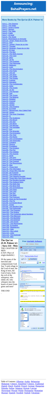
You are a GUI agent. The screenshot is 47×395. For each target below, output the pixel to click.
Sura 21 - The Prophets (10, 61)
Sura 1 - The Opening (10, 24)
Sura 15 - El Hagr (8, 50)
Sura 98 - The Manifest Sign (12, 206)
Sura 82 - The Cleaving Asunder (13, 176)
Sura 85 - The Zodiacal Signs (12, 182)
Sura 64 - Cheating (9, 142)
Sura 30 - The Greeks (10, 78)
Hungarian (40, 386)
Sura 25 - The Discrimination (12, 69)
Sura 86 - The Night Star (11, 184)
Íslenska (5, 388)
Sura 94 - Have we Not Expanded (14, 199)
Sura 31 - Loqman (8, 80)
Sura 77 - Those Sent (10, 167)
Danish (4, 386)
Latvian (34, 388)
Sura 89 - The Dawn (9, 190)
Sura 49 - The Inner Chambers (13, 114)
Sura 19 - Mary (7, 58)
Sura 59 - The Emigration (11, 133)
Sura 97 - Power (8, 205)
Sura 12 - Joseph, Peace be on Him (15, 44)
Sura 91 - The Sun (9, 193)
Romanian (39, 390)
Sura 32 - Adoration (9, 82)
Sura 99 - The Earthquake (11, 208)
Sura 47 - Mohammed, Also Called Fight (16, 110)
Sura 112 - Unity (8, 233)
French (24, 386)
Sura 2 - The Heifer (9, 26)
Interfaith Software (34, 241)
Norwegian (6, 390)
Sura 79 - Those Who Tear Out (13, 171)
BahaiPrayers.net (23, 9)
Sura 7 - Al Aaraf (8, 35)
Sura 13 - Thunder (8, 46)
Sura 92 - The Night (9, 195)
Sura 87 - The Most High (11, 186)
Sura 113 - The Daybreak (11, 235)
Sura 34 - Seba (7, 86)
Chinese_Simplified (18, 384)
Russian (5, 393)
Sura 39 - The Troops (10, 95)
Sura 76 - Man (7, 165)
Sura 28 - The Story (9, 75)
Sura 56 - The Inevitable (11, 127)
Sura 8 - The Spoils (9, 37)
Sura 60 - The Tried (9, 135)
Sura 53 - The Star (9, 122)
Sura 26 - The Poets (9, 71)
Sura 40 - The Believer (10, 97)
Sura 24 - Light (7, 67)
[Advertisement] (23, 354)
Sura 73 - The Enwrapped (11, 159)
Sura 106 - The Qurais (10, 222)
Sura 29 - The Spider (9, 76)
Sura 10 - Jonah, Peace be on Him (14, 41)
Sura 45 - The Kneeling (10, 107)
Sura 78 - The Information (11, 169)
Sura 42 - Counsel (8, 101)
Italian (11, 388)
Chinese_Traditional (36, 384)
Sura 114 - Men (8, 237)
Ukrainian (35, 393)
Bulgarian (5, 384)
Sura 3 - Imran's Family (10, 27)
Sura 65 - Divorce (8, 144)
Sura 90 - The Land (9, 191)
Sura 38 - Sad (7, 93)
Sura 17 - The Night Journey (12, 54)
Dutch (10, 386)
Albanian (20, 381)
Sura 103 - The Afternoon (11, 216)
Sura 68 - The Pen (9, 150)
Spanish (12, 393)
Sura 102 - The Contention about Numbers (17, 214)
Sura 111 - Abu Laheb (10, 231)
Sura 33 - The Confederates (12, 84)
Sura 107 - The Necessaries (12, 223)
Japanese (19, 388)
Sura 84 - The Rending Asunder (13, 180)
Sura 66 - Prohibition (9, 146)
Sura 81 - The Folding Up (11, 174)
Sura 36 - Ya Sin (8, 90)
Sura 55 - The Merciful (10, 125)
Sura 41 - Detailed (8, 99)
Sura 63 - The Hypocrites (11, 141)
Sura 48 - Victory (8, 112)
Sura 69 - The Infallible (10, 152)
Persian (14, 390)
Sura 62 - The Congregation (12, 139)
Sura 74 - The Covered (10, 161)
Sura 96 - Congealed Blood (12, 203)
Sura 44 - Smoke (8, 105)
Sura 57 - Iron (7, 129)
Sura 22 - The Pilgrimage (11, 63)
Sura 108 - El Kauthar (10, 225)
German (31, 386)
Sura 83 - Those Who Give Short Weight (16, 178)
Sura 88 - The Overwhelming (12, 188)
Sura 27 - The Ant (8, 73)
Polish (21, 390)
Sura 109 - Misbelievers (10, 227)
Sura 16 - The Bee (9, 52)
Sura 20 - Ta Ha (8, 59)
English (17, 386)
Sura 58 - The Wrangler (10, 131)
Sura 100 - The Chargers (11, 210)
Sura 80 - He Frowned (10, 173)
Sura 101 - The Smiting (10, 212)
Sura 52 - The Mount (9, 120)
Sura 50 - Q (6, 116)
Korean (26, 388)
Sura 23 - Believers (9, 65)
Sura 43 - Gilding (8, 103)
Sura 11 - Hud (7, 42)
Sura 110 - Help (8, 229)
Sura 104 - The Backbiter (11, 218)
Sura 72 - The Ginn (9, 157)
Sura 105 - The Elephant (11, 220)
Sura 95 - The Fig (8, 201)
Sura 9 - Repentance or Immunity (14, 39)
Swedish (19, 393)
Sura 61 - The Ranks (9, 137)
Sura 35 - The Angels (10, 88)
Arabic (27, 381)
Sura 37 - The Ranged (10, 91)
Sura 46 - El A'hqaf (9, 108)
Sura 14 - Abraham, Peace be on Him (15, 48)
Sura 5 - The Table (9, 31)
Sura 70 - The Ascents (10, 154)
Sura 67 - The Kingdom (10, 148)
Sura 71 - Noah (7, 156)
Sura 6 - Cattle (7, 33)
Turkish (27, 393)
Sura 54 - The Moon (9, 124)
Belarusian (35, 381)
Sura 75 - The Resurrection (12, 163)
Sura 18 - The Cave (9, 56)
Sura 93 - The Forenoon (11, 197)
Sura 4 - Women (8, 29)
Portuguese (29, 390)
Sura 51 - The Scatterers (11, 118)
